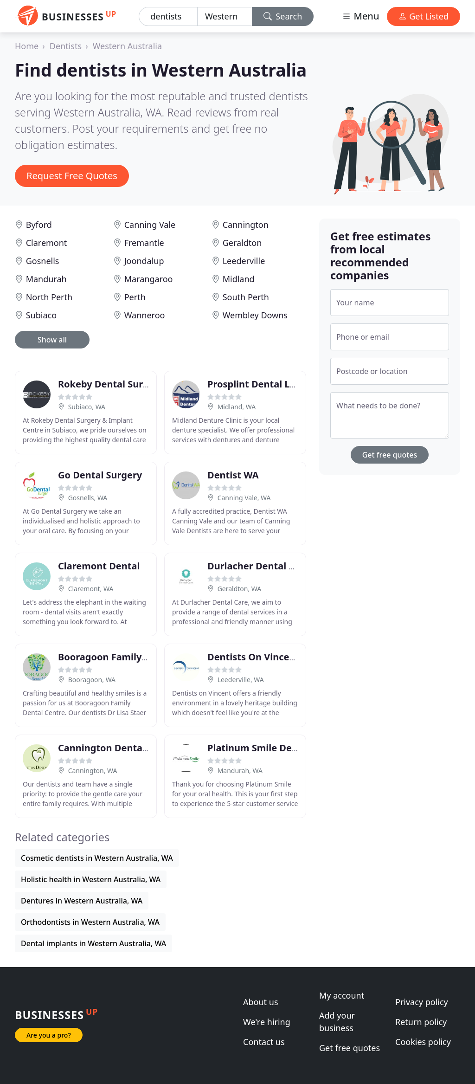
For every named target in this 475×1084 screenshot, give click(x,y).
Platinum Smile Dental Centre (275, 748)
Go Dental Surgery (100, 475)
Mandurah (46, 278)
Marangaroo (148, 278)
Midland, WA (237, 406)
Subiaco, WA (86, 406)
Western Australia (127, 46)
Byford (39, 224)
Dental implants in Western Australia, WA (93, 943)
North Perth (49, 297)
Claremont (46, 242)
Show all (52, 340)
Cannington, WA (92, 770)
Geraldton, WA (240, 588)
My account (341, 995)
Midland (239, 278)
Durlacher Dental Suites (262, 566)
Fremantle (144, 242)
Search (282, 16)
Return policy (421, 1021)
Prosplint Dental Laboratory (271, 384)
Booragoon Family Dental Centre (133, 657)
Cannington (246, 224)
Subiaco (41, 315)
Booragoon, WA (92, 679)
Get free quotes (389, 455)
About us (260, 1001)
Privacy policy (421, 1001)
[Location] (224, 16)
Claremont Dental (99, 566)
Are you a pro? (48, 1035)
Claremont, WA (91, 588)
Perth (135, 297)
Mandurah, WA (240, 770)
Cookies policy (423, 1041)
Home (27, 46)
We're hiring (266, 1021)
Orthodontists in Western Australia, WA (90, 922)
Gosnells (42, 260)
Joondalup (144, 260)
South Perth (246, 297)
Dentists (66, 46)
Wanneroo (144, 315)
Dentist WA (233, 475)
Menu (360, 16)
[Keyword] (168, 16)
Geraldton (242, 242)
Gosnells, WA (88, 497)
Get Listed (423, 16)
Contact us (264, 1041)
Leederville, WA (241, 679)
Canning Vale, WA (244, 497)
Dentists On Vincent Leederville (280, 657)
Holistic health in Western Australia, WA (90, 879)
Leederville (244, 260)
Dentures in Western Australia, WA (81, 901)
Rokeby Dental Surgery (111, 384)
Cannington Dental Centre (118, 748)
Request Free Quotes (71, 175)
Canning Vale (150, 224)
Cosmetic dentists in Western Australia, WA (97, 858)
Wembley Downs (255, 315)
